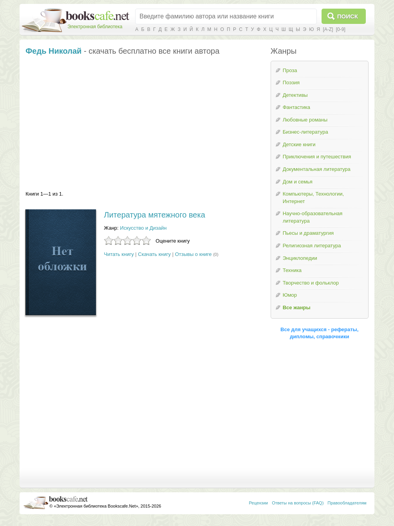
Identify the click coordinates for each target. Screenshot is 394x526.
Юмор (290, 295)
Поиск (347, 16)
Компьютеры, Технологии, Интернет (313, 197)
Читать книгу (119, 254)
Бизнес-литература (305, 132)
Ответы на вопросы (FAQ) (298, 503)
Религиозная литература (312, 245)
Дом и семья (298, 182)
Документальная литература (317, 169)
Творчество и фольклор (311, 283)
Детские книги (299, 144)
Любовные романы (305, 120)
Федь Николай (53, 51)
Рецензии (258, 503)
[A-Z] (328, 29)
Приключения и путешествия (317, 157)
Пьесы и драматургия (308, 233)
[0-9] (340, 29)
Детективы (295, 95)
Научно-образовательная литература (313, 217)
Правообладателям (346, 503)
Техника (292, 270)
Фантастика (296, 107)
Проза (290, 70)
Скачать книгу (154, 254)
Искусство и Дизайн (143, 228)
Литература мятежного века (154, 214)
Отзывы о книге (193, 254)
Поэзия (291, 82)
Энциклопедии (300, 258)
